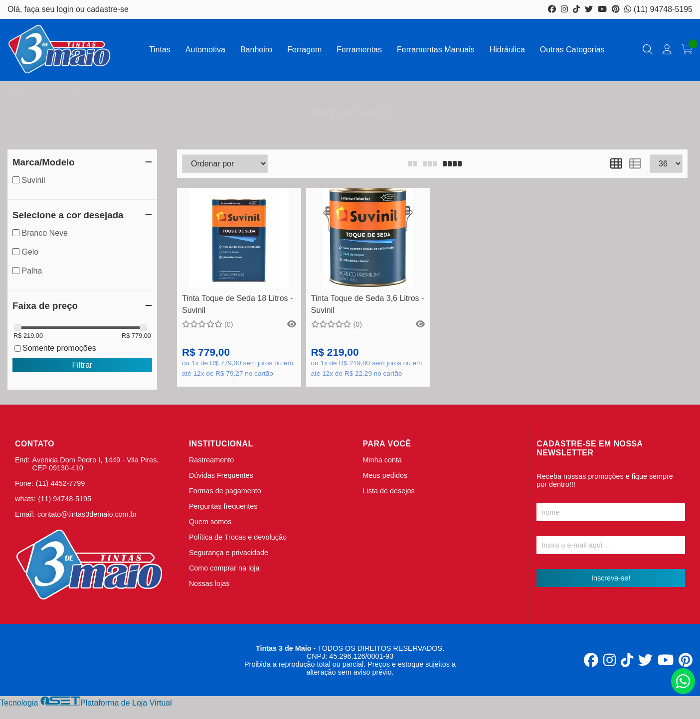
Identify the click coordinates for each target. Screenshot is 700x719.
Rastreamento (211, 460)
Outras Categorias (572, 49)
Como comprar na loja (224, 568)
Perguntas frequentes (223, 506)
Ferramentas (359, 49)
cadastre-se (108, 9)
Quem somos (210, 522)
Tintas (160, 49)
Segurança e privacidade (228, 553)
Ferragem (304, 49)
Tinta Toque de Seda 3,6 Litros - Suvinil (367, 304)
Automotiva (205, 49)
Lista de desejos (389, 491)
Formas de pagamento (225, 491)
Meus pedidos (385, 475)
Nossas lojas (209, 583)
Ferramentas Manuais (436, 49)
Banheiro (256, 49)
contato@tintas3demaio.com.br (87, 514)
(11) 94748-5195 (658, 9)
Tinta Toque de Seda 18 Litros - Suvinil (237, 304)
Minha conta (382, 460)
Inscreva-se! (610, 578)
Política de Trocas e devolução (238, 537)
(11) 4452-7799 (60, 483)
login (66, 9)
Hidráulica (507, 49)
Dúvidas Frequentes (221, 475)
